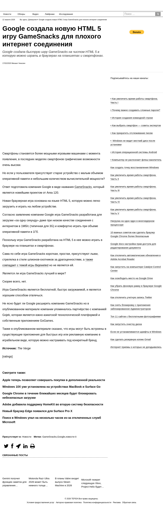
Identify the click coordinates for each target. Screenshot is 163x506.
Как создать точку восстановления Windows (134, 167)
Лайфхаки (49, 14)
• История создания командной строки (131, 117)
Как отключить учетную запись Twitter (131, 297)
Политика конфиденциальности (97, 502)
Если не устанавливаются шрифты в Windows (135, 331)
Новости (7, 14)
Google (61, 436)
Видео (35, 14)
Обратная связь (129, 502)
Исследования (65, 14)
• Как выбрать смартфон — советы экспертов (135, 125)
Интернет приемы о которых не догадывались (136, 347)
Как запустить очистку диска (126, 324)
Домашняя (32, 20)
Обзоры (21, 14)
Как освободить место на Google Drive (131, 278)
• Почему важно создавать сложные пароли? (135, 110)
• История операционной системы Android (133, 152)
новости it (71, 436)
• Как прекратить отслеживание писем (131, 133)
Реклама (116, 502)
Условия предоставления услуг (40, 502)
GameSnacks (83, 187)
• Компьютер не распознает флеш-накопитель (135, 159)
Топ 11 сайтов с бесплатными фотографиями (135, 316)
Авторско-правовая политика (69, 502)
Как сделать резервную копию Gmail (130, 339)
